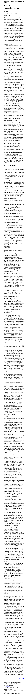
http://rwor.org (7, 686)
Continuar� (21, 678)
